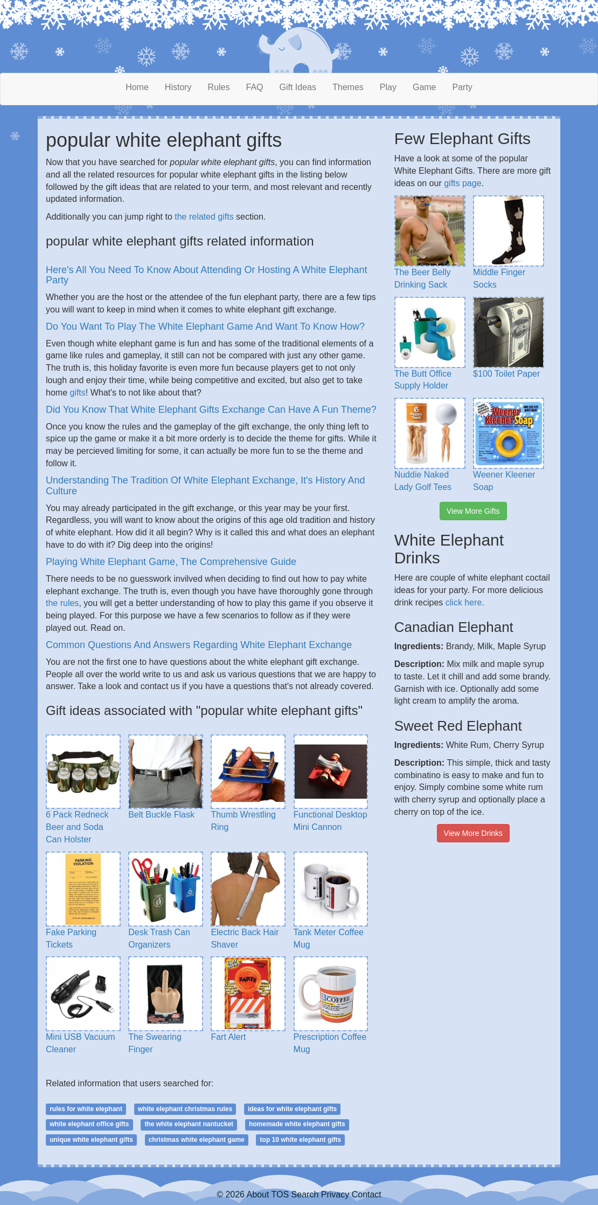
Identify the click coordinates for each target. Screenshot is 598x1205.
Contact (366, 1194)
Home (137, 87)
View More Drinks (473, 833)
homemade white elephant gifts (297, 1124)
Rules (219, 87)
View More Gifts (473, 511)
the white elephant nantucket (188, 1124)
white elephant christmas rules (185, 1109)
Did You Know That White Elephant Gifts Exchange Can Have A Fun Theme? (211, 409)
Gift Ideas (298, 87)
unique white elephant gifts (91, 1139)
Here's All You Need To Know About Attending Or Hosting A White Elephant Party (206, 275)
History (178, 87)
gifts (77, 392)
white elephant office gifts (89, 1124)
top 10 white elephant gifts (301, 1139)
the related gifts (204, 216)
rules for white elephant (86, 1109)
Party (462, 87)
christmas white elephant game (197, 1139)
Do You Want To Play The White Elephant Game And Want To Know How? (205, 326)
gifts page (462, 183)
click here (464, 602)
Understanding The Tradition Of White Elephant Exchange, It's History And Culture (205, 485)
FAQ (254, 87)
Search (305, 1194)
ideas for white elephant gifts (292, 1109)
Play (388, 87)
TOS (280, 1194)
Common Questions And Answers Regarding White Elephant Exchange (199, 644)
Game (424, 87)
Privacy (335, 1194)
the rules (62, 603)
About (258, 1194)
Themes (348, 87)
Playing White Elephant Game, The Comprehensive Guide (171, 561)
